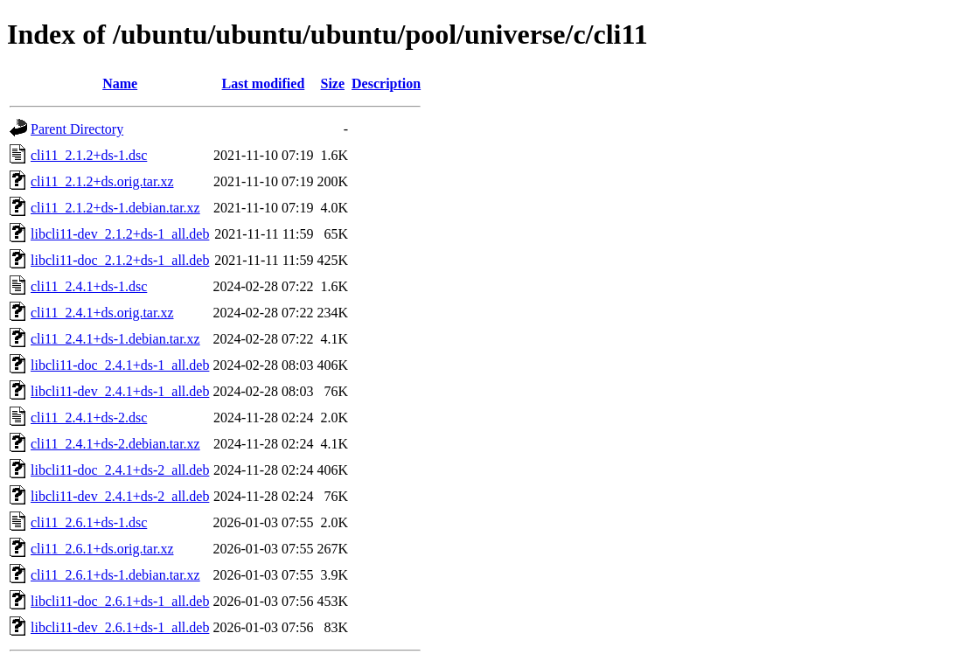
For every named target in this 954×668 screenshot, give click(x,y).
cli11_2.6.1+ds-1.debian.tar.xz (115, 574)
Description (386, 83)
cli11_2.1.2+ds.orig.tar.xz (102, 181)
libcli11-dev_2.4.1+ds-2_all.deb (120, 496)
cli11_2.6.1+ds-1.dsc (89, 522)
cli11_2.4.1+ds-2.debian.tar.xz (115, 443)
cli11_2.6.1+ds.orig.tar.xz (102, 548)
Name (119, 83)
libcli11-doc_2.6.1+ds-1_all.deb (120, 601)
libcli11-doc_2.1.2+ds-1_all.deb (120, 260)
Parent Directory (77, 129)
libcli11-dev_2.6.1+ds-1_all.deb (120, 627)
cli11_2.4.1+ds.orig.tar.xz (102, 312)
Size (333, 83)
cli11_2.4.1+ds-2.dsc (89, 417)
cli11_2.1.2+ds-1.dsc (89, 155)
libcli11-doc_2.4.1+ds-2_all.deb (120, 470)
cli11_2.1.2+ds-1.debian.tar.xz (115, 207)
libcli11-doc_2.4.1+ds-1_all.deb (120, 365)
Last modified (263, 83)
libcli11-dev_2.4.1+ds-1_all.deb (120, 391)
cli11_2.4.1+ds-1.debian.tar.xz (115, 338)
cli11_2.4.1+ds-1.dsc (89, 286)
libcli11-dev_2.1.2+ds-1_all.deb (120, 233)
